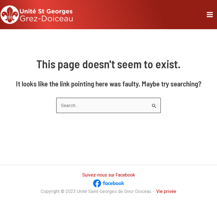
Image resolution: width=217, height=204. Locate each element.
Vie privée (166, 191)
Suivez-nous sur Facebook (108, 175)
